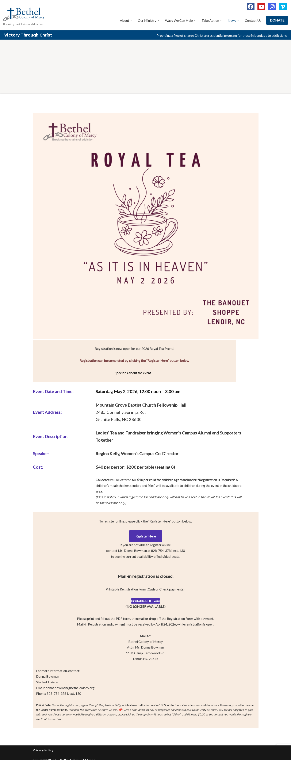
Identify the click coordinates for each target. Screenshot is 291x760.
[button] (131, 20)
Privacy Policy (43, 745)
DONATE (277, 20)
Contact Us (253, 20)
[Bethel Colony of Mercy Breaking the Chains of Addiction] (24, 15)
